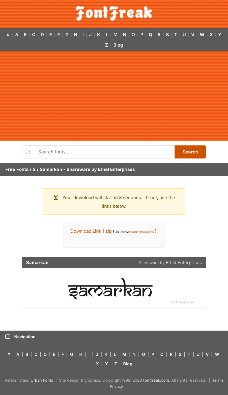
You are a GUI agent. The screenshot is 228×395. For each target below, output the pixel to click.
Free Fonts (16, 169)
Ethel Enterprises (116, 169)
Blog (118, 45)
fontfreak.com (156, 380)
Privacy (116, 386)
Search (190, 152)
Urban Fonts (42, 380)
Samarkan (51, 169)
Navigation (20, 337)
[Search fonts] (104, 151)
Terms (218, 380)
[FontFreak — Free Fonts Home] (114, 13)
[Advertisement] (114, 96)
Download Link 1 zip (91, 231)
